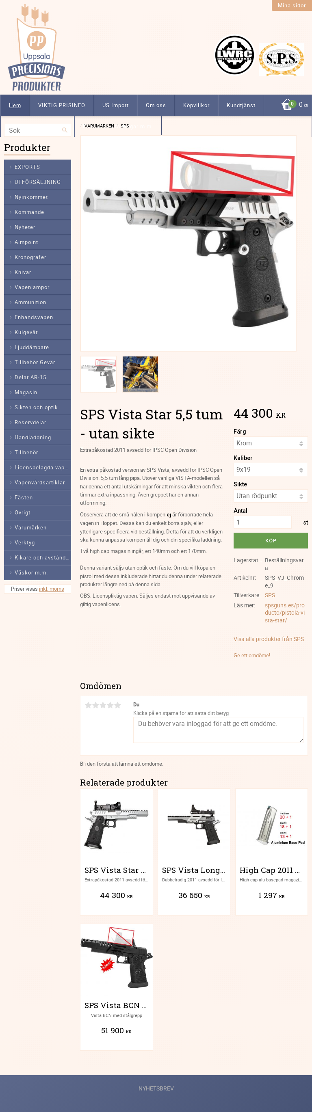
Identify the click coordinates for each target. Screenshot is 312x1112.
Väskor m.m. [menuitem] (31, 572)
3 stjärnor (102, 705)
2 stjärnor (95, 705)
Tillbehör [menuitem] (26, 452)
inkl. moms (51, 588)
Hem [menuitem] (15, 105)
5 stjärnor (117, 705)
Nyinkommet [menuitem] (31, 197)
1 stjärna (88, 705)
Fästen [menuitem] (24, 497)
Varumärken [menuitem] (31, 527)
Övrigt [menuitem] (22, 512)
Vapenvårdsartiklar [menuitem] (40, 482)
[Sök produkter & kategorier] (37, 130)
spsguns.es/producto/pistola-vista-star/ (285, 612)
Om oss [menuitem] (156, 105)
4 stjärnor (110, 705)
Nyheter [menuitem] (25, 227)
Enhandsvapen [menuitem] (34, 317)
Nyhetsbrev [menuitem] (156, 1088)
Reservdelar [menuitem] (30, 422)
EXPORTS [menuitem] (27, 167)
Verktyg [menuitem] (25, 542)
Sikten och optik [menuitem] (36, 407)
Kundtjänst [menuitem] (241, 105)
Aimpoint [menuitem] (26, 242)
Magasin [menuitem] (26, 392)
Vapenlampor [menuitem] (32, 287)
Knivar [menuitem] (23, 272)
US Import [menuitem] (115, 105)
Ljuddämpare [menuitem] (32, 347)
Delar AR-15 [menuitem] (30, 377)
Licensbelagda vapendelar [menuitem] (43, 467)
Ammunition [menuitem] (30, 302)
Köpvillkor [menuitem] (196, 105)
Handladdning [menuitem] (33, 437)
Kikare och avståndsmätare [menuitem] (43, 557)
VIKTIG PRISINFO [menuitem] (61, 105)
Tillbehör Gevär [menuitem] (35, 362)
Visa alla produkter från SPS (269, 639)
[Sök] (65, 130)
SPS (270, 595)
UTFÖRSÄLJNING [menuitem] (38, 182)
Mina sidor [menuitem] (292, 5)
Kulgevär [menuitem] (26, 332)
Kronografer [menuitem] (30, 257)
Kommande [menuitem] (29, 212)
